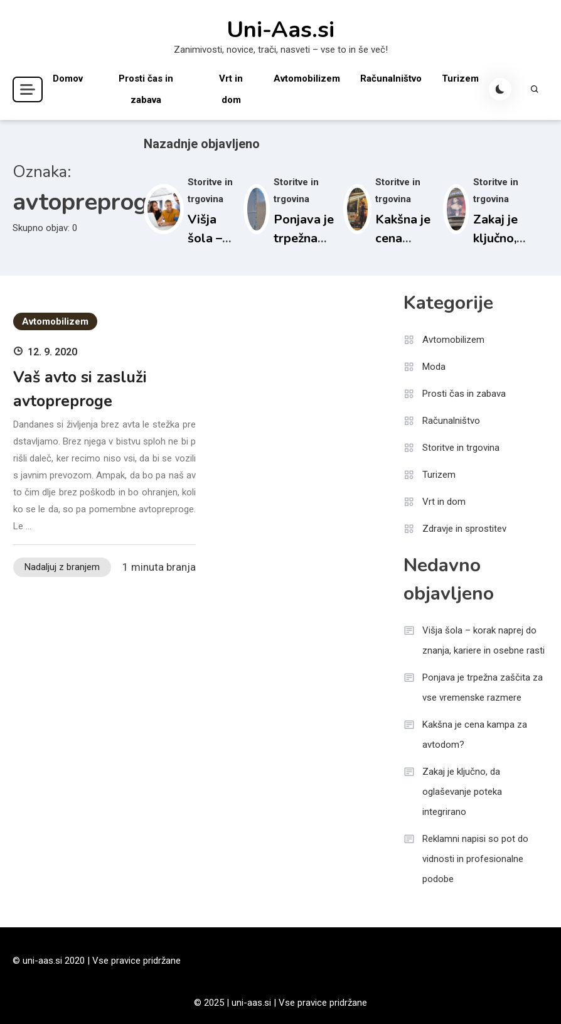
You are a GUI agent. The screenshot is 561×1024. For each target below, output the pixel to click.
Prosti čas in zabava (146, 89)
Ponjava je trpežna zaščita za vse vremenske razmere (482, 687)
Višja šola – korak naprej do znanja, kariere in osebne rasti (483, 640)
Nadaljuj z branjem (62, 567)
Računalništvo (391, 78)
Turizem (460, 78)
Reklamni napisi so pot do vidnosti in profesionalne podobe (475, 859)
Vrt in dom (231, 89)
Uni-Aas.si (280, 30)
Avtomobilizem (307, 78)
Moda (434, 366)
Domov (68, 78)
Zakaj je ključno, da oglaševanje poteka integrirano (462, 791)
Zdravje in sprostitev (464, 528)
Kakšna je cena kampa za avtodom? (474, 734)
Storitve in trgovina (461, 447)
